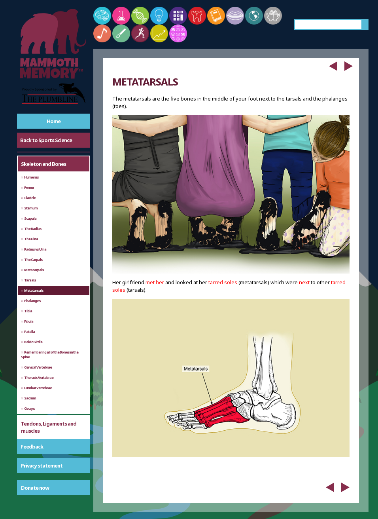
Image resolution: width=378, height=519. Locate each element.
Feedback (32, 446)
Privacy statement (41, 465)
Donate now (35, 487)
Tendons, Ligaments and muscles (48, 427)
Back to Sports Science (46, 140)
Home (53, 121)
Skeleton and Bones (43, 163)
